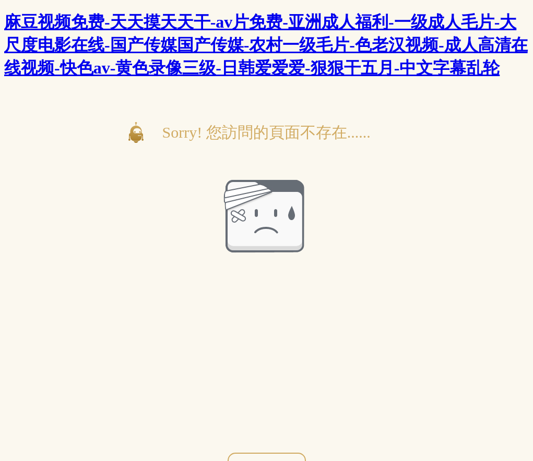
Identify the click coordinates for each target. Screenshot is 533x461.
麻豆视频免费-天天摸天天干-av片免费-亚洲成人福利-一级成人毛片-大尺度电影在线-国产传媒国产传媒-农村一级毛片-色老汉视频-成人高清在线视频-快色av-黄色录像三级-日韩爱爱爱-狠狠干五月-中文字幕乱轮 (266, 45)
